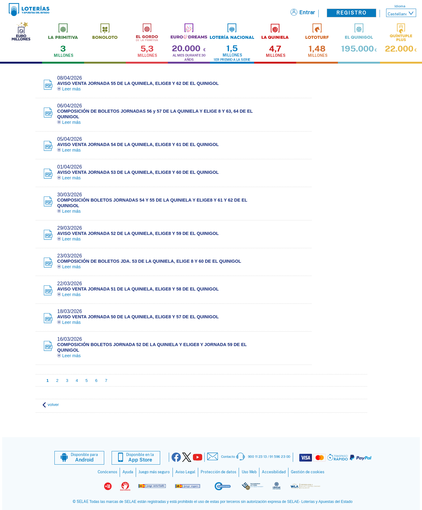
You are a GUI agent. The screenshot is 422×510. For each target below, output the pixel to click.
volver (53, 404)
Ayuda (127, 472)
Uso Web (249, 472)
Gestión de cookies (307, 472)
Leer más (69, 88)
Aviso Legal (185, 472)
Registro (351, 13)
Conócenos (107, 472)
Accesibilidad (274, 472)
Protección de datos (218, 472)
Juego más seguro (154, 472)
